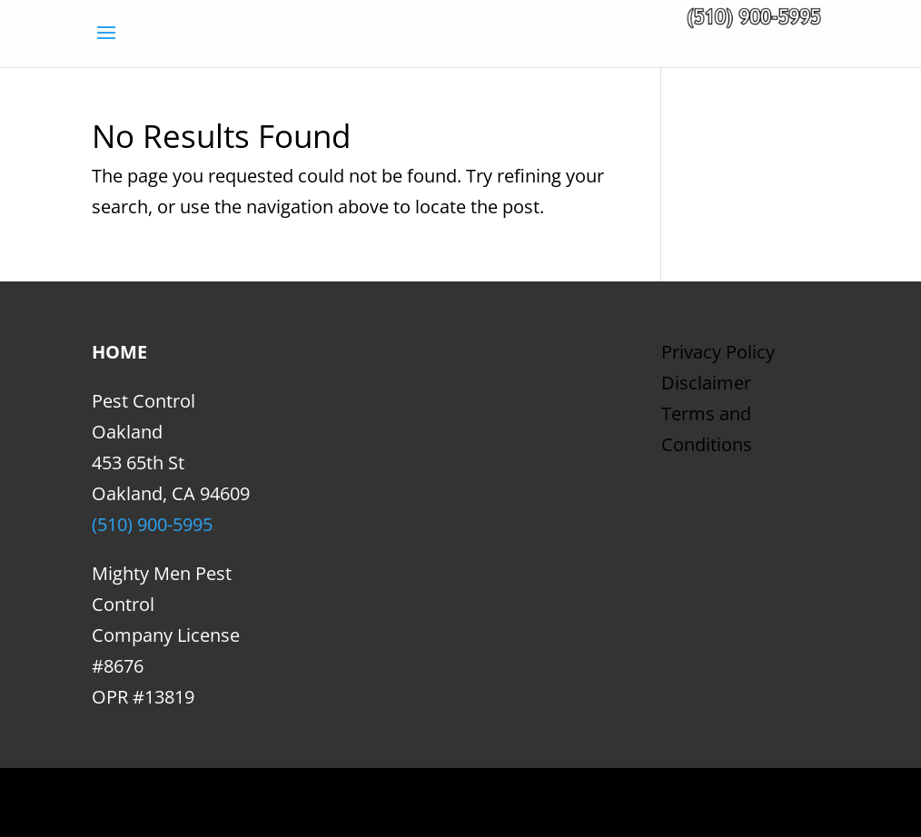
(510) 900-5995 (152, 524)
